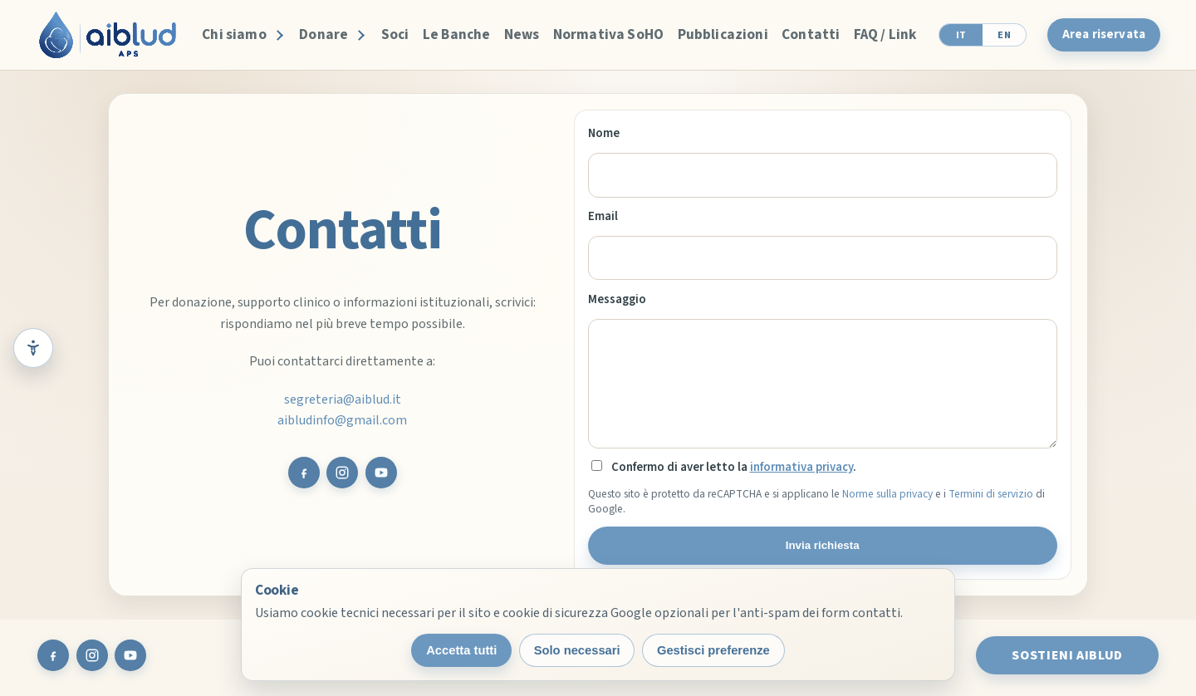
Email (603, 216)
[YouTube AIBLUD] (381, 472)
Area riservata (1103, 34)
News (522, 34)
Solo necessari (577, 650)
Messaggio (617, 299)
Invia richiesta (823, 545)
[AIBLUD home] (107, 35)
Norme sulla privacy (887, 494)
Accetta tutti (461, 650)
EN (1004, 34)
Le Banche (457, 34)
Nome (604, 133)
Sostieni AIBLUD (1067, 655)
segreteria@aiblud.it (342, 399)
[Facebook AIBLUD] (304, 472)
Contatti (811, 34)
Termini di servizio (990, 494)
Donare (323, 34)
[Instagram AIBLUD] (342, 472)
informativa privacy (801, 467)
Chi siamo (234, 34)
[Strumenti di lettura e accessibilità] (33, 348)
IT (961, 34)
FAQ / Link (885, 34)
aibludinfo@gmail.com (342, 420)
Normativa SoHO (608, 34)
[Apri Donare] (359, 35)
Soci (395, 34)
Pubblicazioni (723, 34)
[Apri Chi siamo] (277, 35)
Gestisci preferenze (713, 650)
